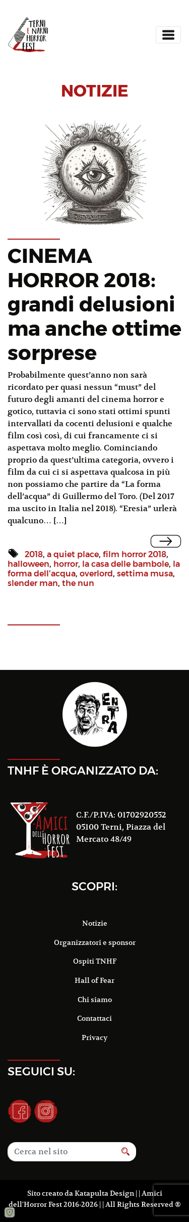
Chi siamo (95, 999)
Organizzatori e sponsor (95, 942)
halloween (28, 564)
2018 (34, 554)
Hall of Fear (94, 980)
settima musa (145, 573)
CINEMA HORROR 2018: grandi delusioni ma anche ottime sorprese (94, 304)
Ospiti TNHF (94, 961)
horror (65, 564)
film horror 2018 (134, 554)
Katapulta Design (104, 1193)
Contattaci (94, 1018)
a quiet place (73, 554)
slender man (33, 583)
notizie (95, 91)
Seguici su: (41, 1071)
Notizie (94, 923)
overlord (96, 573)
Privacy (94, 1037)
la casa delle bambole (125, 564)
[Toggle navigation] (168, 34)
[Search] (61, 1151)
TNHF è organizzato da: (83, 770)
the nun (78, 583)
